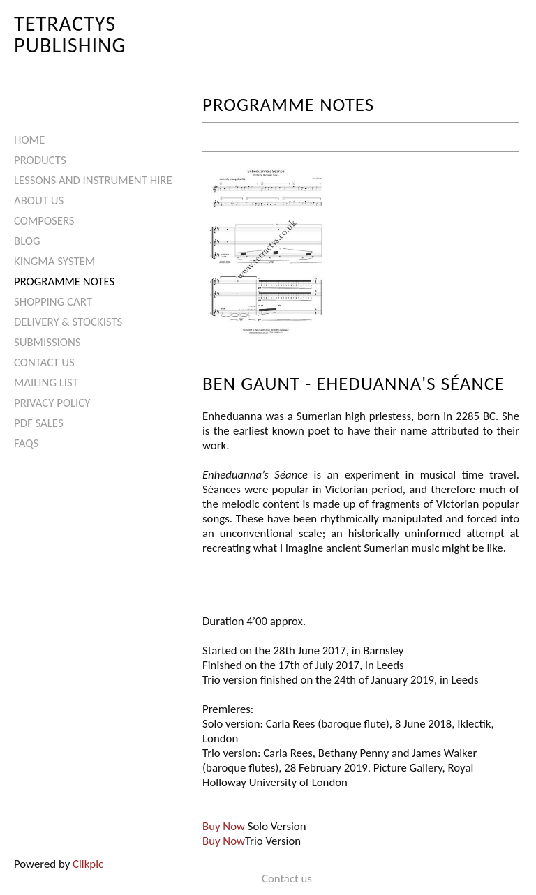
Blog (27, 241)
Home (29, 140)
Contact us (44, 362)
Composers (44, 220)
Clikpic (88, 864)
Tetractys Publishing (70, 33)
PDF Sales (39, 423)
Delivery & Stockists (68, 322)
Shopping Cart (53, 301)
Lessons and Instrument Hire (93, 180)
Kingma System (54, 261)
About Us (39, 200)
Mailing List (46, 382)
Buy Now (223, 826)
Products (40, 160)
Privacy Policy (52, 403)
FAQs (26, 443)
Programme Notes (64, 281)
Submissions (47, 342)
